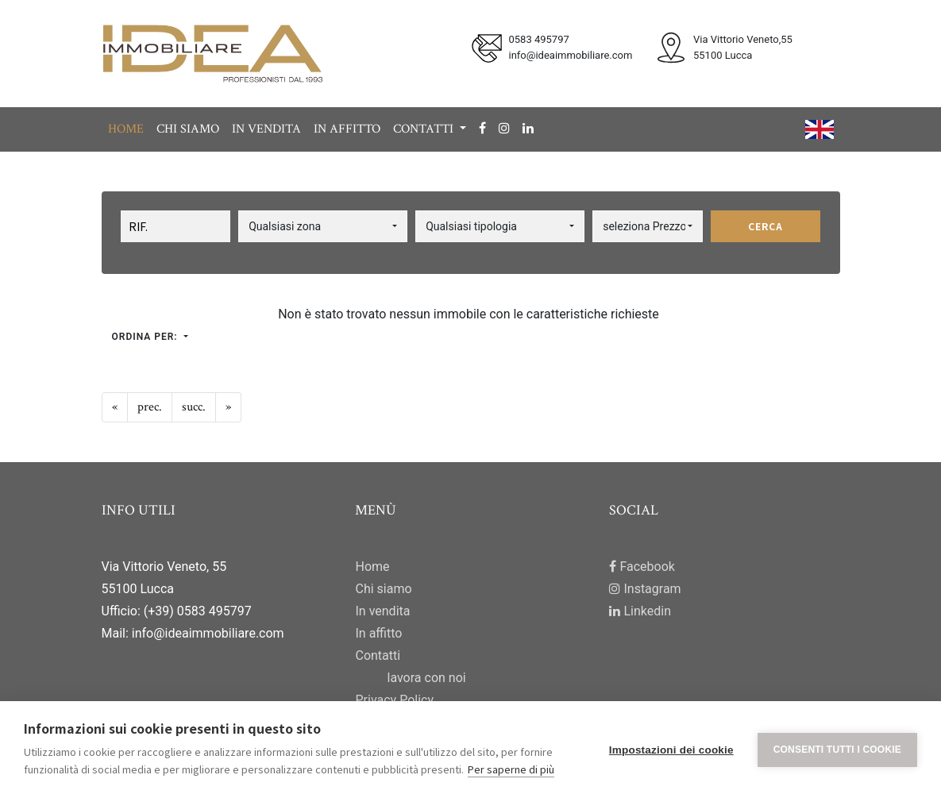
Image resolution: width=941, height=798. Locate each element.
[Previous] (115, 407)
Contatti (377, 655)
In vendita (266, 129)
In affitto (347, 129)
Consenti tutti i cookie (837, 749)
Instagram (645, 588)
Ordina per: (146, 336)
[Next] (194, 407)
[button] (322, 226)
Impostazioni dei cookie (671, 750)
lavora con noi (426, 677)
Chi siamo (187, 129)
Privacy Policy (394, 699)
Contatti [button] (425, 129)
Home (126, 129)
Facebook (641, 566)
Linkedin (640, 611)
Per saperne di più (511, 769)
